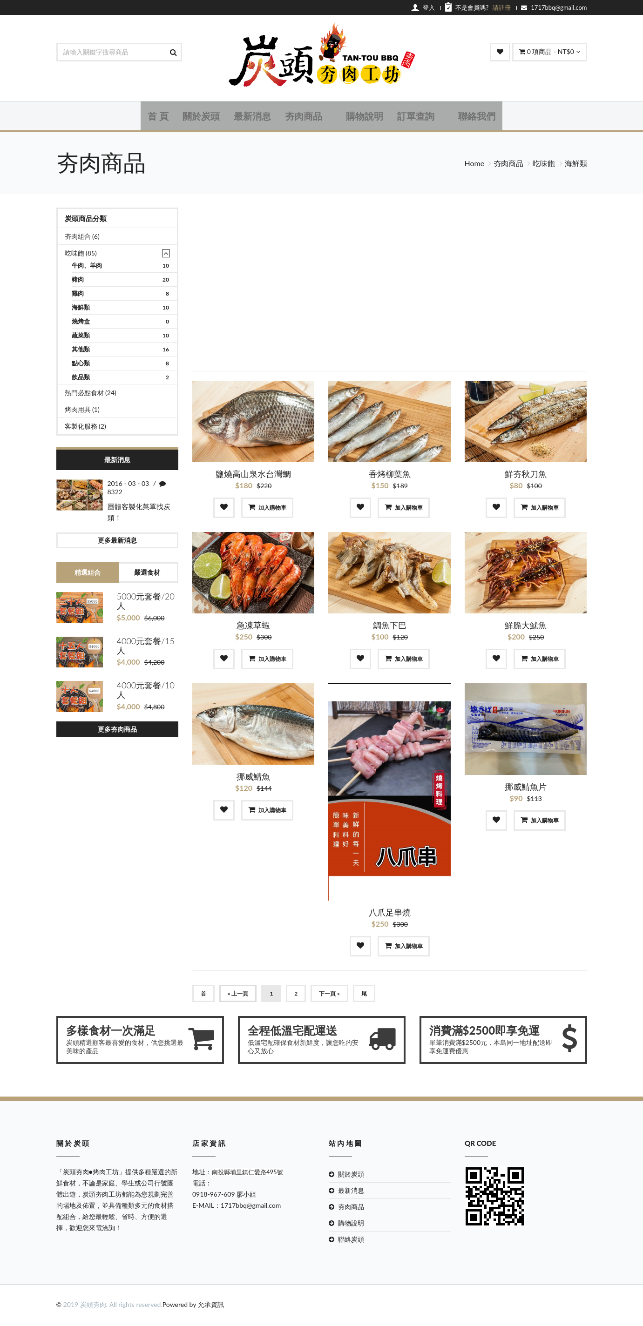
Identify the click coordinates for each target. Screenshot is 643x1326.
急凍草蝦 (253, 627)
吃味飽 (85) (81, 255)
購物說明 (364, 116)
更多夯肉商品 (117, 731)
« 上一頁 (238, 995)
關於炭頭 (201, 116)
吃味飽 (544, 165)
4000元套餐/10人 (146, 692)
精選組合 (87, 575)
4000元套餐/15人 (146, 647)
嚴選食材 (147, 575)
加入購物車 (267, 509)
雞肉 (120, 295)
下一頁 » (329, 995)
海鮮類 (576, 165)
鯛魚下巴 (389, 627)
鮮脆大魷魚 (526, 627)
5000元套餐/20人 (146, 603)
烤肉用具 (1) (82, 411)
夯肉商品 (303, 116)
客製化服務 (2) (85, 428)
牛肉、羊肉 (120, 267)
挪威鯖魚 (253, 778)
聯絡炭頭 (351, 1241)
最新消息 (252, 116)
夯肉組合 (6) (82, 238)
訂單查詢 (415, 116)
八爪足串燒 (390, 914)
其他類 (120, 351)
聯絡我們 (476, 116)
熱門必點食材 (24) (90, 394)
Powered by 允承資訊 (193, 1306)
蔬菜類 (120, 337)
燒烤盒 (120, 323)
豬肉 (120, 281)
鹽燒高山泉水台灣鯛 (253, 476)
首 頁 (158, 116)
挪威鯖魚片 (526, 788)
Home (475, 165)
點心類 (120, 365)
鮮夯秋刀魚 (526, 476)
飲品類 (120, 379)
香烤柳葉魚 (390, 476)
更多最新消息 (117, 542)
